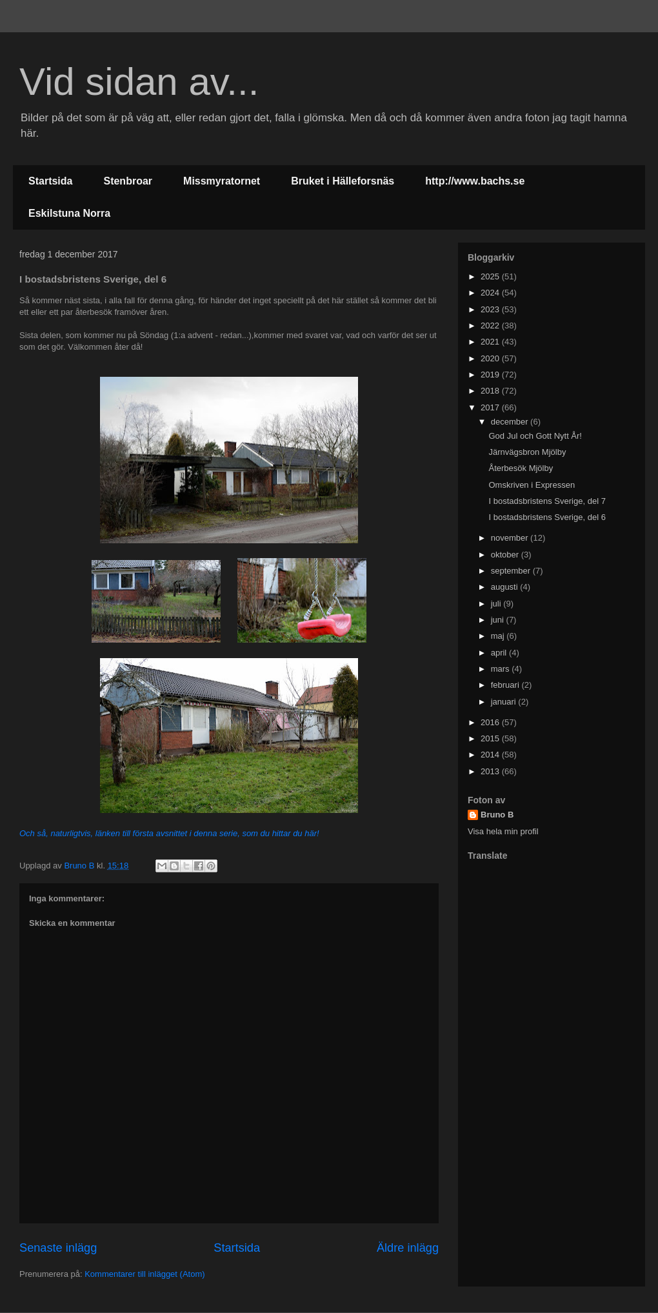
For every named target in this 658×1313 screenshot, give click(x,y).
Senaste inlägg (58, 1247)
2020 (491, 358)
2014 (491, 754)
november (510, 538)
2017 (491, 407)
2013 (491, 771)
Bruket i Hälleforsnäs (342, 180)
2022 (491, 325)
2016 (491, 722)
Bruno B (497, 814)
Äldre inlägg (408, 1247)
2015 (491, 738)
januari (505, 702)
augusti (506, 587)
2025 (491, 276)
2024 (491, 292)
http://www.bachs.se (474, 180)
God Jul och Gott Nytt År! (535, 436)
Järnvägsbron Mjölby (527, 452)
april (500, 652)
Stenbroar (127, 180)
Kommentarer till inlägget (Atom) (144, 1274)
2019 (491, 374)
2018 (491, 391)
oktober (506, 554)
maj (499, 636)
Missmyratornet (221, 180)
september (512, 571)
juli (497, 603)
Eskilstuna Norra (69, 213)
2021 (491, 341)
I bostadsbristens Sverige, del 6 (546, 517)
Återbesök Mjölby (520, 468)
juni (498, 620)
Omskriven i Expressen (531, 485)
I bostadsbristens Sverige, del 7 (546, 501)
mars (501, 669)
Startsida (50, 180)
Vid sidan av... (139, 81)
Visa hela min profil (503, 831)
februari (506, 685)
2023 (491, 309)
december (510, 421)
